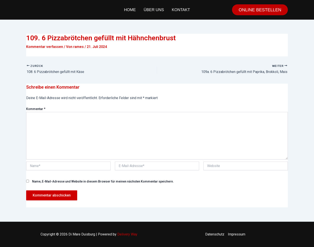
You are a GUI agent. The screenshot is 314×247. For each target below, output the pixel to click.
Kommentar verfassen (44, 47)
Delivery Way (127, 234)
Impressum (236, 234)
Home (130, 10)
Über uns (154, 10)
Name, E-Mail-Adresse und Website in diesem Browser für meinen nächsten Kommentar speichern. (103, 181)
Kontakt (181, 10)
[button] (260, 9)
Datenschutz (214, 234)
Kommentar (35, 109)
